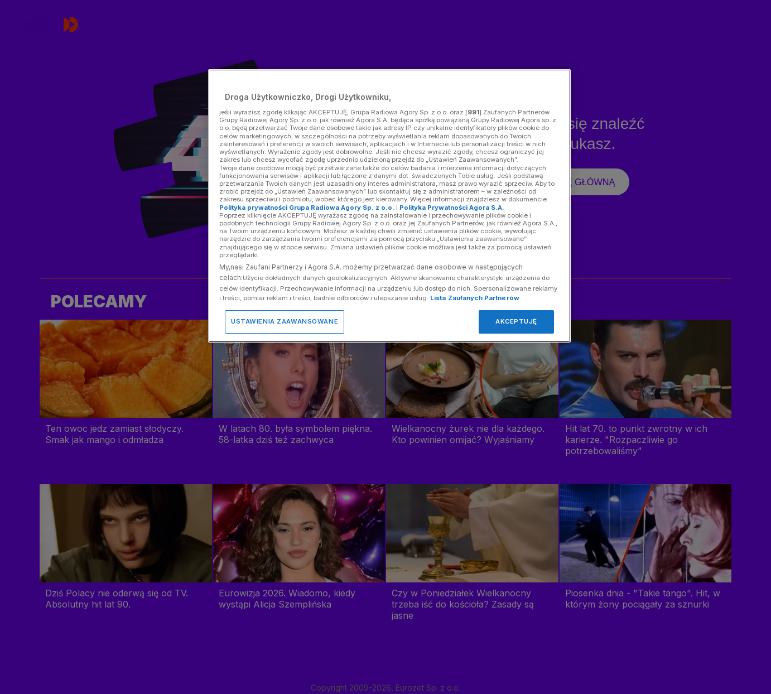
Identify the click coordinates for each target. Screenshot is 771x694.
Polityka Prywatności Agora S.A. (451, 207)
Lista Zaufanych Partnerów (474, 298)
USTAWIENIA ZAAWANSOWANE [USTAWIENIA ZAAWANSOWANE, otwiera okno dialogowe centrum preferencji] (284, 321)
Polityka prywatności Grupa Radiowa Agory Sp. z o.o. (306, 207)
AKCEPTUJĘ (516, 321)
